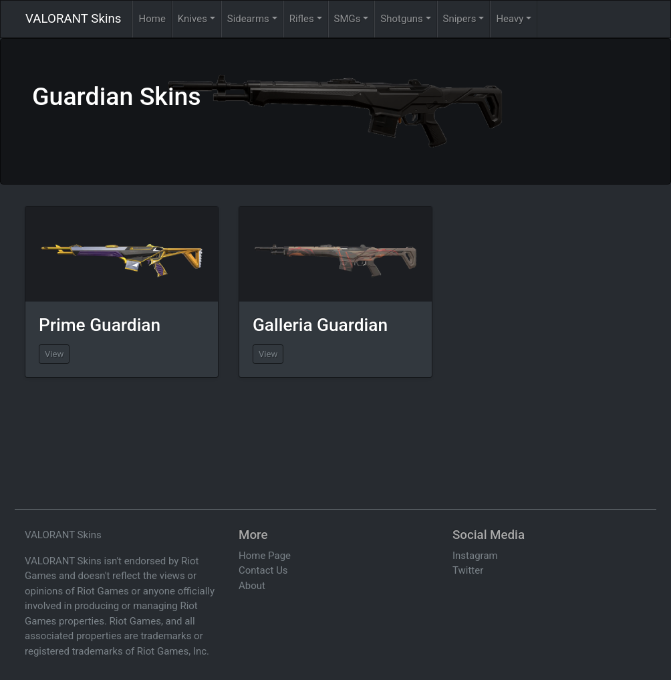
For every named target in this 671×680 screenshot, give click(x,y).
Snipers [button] (460, 19)
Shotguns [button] (401, 19)
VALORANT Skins (73, 18)
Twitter (467, 570)
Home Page (265, 556)
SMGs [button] (347, 19)
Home (151, 19)
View (54, 354)
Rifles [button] (301, 19)
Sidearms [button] (248, 19)
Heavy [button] (509, 19)
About (252, 586)
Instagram (475, 556)
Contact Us (263, 570)
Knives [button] (192, 19)
